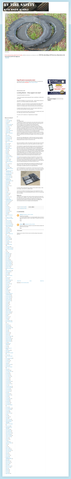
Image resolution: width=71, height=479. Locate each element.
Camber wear (8, 155)
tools (6, 414)
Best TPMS (7, 143)
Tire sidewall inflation (9, 404)
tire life (7, 392)
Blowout (7, 147)
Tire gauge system (9, 386)
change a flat (8, 159)
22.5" (6, 119)
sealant (7, 331)
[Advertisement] (25, 68)
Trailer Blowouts (8, 431)
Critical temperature (9, 180)
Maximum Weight (8, 263)
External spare (8, 201)
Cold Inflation (8, 167)
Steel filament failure (9, 366)
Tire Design (7, 380)
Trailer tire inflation (9, 435)
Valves (7, 452)
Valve (6, 446)
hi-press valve (8, 220)
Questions (7, 304)
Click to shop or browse (33, 82)
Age (6, 123)
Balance (7, 135)
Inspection (7, 237)
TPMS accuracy (8, 419)
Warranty (7, 456)
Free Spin (7, 210)
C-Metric (7, 154)
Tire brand (7, 372)
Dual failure (7, 193)
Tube (6, 440)
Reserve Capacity (8, 311)
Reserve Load (8, 313)
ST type (7, 359)
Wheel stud (7, 463)
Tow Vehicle (8, 416)
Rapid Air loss (8, 306)
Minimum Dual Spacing (9, 268)
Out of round (8, 281)
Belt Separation (8, 138)
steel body (7, 365)
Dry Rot (7, 190)
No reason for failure (9, 275)
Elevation (7, 198)
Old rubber (7, 277)
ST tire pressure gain (9, 356)
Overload (7, 282)
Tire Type (7, 410)
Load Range (8, 246)
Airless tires (7, 128)
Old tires (7, 278)
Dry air (7, 189)
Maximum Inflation (9, 262)
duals (6, 195)
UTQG (7, 444)
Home (31, 280)
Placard (7, 287)
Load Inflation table (9, 244)
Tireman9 (21, 224)
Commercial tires (8, 177)
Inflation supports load (9, 233)
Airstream (7, 129)
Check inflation (8, 163)
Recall (7, 308)
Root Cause (8, 316)
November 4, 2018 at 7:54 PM (28, 214)
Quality (7, 303)
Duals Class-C (8, 196)
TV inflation (7, 441)
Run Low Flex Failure (9, 321)
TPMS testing (8, 429)
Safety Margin (8, 326)
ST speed (7, 354)
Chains (7, 157)
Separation (7, 333)
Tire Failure (7, 382)
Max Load (7, 257)
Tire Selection (8, 402)
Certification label (8, 156)
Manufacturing (8, 253)
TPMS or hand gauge (9, 423)
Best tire (7, 140)
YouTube (7, 472)
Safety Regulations (9, 327)
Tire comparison (8, 376)
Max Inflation (8, 256)
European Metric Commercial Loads (9, 200)
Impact (7, 227)
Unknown (21, 214)
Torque (7, 415)
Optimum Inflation (8, 280)
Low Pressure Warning (9, 249)
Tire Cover (7, 377)
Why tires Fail (8, 467)
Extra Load (7, 202)
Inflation (7, 232)
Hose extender (8, 221)
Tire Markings (8, 393)
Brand (7, 151)
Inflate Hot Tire (8, 231)
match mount (8, 254)
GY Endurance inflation (9, 218)
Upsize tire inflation (9, 442)
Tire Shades (8, 403)
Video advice (8, 455)
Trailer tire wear (8, 436)
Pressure (7, 292)
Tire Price (7, 397)
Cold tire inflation (8, 176)
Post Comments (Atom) (25, 282)
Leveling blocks (22, 208)
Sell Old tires (8, 332)
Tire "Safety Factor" (9, 371)
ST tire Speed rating (9, 358)
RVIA (6, 323)
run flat (7, 319)
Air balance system (9, 124)
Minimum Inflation (8, 270)
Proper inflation (8, 299)
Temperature (8, 370)
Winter (7, 468)
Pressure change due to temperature (9, 294)
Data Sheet (7, 183)
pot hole (7, 291)
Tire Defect (7, 378)
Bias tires (7, 144)
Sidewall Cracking (8, 338)
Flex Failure (8, 207)
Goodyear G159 (8, 217)
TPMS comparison (9, 420)
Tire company (8, 375)
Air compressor (8, 125)
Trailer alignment (8, 430)
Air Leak (7, 126)
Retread (7, 314)
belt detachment (8, 137)
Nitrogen (7, 274)
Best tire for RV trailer (9, 141)
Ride (6, 315)
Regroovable (8, 309)
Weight (7, 459)
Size (6, 342)
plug (6, 288)
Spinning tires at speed (9, 352)
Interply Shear (8, 239)
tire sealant (7, 401)
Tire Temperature (8, 408)
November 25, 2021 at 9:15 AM (30, 224)
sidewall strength (8, 341)
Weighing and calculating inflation (9, 458)
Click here (7, 57)
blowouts (7, 150)
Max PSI (7, 258)
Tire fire (7, 385)
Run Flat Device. (8, 320)
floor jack (7, 208)
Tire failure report (8, 383)
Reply (21, 220)
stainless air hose (8, 364)
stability (7, 363)
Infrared (7, 235)
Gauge (7, 212)
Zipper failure (8, 473)
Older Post (42, 280)
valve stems (8, 451)
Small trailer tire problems (8, 344)
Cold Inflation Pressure (9, 168)
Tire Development (8, 381)
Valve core (7, 447)
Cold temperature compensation (8, 174)
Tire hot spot (8, 388)
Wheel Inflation (8, 462)
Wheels (7, 464)
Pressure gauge (8, 295)
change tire (7, 160)
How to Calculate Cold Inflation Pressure (9, 226)
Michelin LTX (8, 267)
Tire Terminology (8, 409)
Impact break (8, 228)
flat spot (7, 206)
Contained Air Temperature (8, 179)
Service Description (9, 336)
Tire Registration (8, 398)
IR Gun (7, 240)
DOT (6, 188)
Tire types (7, 411)
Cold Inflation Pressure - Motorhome (9, 171)
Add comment (19, 230)
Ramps (25, 208)
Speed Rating (8, 350)
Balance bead (8, 136)
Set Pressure (8, 337)
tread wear (7, 439)
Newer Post (19, 280)
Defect (7, 184)
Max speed (7, 259)
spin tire (7, 351)
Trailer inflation (8, 434)
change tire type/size (9, 161)
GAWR (7, 213)
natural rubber (8, 271)
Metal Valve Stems (9, 264)
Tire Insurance (8, 391)
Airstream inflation (8, 130)
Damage (7, 182)
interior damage (8, 238)
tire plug (7, 396)
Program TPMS (8, 298)
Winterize (7, 469)
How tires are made (9, 224)
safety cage (7, 325)
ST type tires (8, 360)
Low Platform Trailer (9, 247)
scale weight (8, 328)
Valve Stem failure (9, 450)
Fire (6, 205)
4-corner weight (8, 120)
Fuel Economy (8, 211)
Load (6, 243)
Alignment (7, 131)
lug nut (7, 252)
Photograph (7, 286)
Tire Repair (7, 399)
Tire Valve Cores (8, 413)
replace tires (8, 310)
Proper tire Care (8, 300)
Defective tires (8, 185)
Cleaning (7, 166)
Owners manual (8, 283)
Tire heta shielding (9, 387)
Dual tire (7, 194)
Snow (7, 345)
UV (6, 445)
